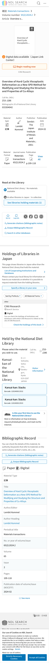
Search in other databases (17, 233)
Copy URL (16, 216)
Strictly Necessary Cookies (14, 657)
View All (40, 158)
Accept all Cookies (37, 657)
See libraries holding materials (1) (24, 202)
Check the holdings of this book (29, 324)
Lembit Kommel (12, 523)
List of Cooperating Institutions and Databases (25, 271)
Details (17, 649)
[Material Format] (33, 296)
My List (8, 216)
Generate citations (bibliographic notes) (23, 223)
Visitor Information (39, 369)
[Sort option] (13, 296)
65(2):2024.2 (27, 14)
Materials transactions (18, 10)
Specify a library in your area (28, 288)
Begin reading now (24, 66)
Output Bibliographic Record (18, 227)
